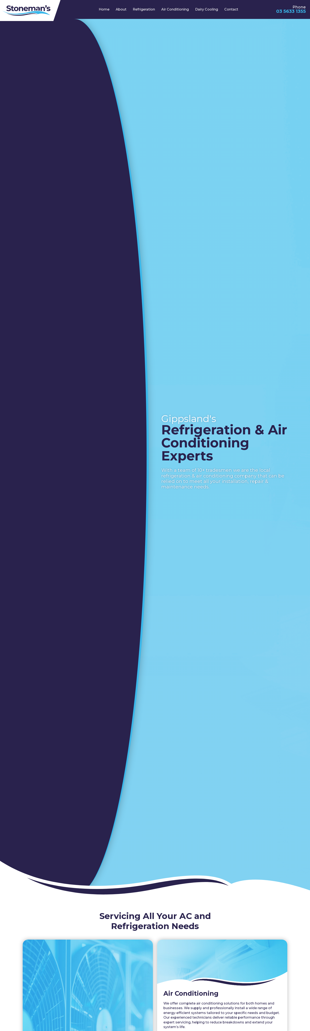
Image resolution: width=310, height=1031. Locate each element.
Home (104, 9)
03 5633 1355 (291, 11)
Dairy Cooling (206, 9)
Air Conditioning (175, 9)
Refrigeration (144, 9)
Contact (231, 9)
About (121, 9)
